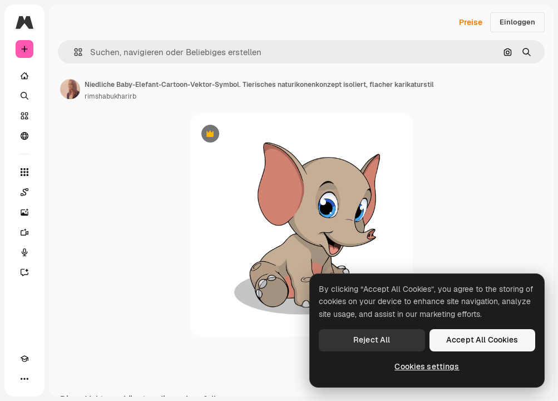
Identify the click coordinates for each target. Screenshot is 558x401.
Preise (470, 22)
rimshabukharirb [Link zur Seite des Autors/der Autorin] (110, 96)
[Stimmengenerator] (24, 252)
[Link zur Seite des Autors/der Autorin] (70, 89)
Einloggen (517, 22)
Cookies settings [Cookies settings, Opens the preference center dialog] (426, 366)
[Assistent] (24, 272)
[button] (73, 52)
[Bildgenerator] (24, 212)
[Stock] (24, 116)
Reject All (371, 340)
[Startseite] (24, 76)
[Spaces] (24, 192)
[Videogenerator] (24, 232)
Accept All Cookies (482, 340)
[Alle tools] (24, 172)
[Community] (24, 136)
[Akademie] (24, 359)
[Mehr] (24, 379)
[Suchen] (24, 96)
